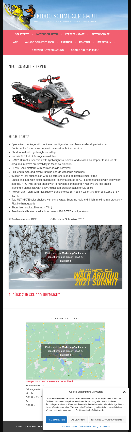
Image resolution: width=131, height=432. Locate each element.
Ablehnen (78, 419)
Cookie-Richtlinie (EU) (85, 50)
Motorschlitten (47, 34)
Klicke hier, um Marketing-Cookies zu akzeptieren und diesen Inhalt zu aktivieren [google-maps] (65, 351)
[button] (124, 391)
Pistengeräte (101, 34)
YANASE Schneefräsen (39, 42)
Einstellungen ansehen (107, 419)
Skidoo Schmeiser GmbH (65, 15)
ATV (15, 42)
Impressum (105, 426)
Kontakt (84, 42)
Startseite (22, 34)
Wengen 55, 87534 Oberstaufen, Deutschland (49, 381)
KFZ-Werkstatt (74, 34)
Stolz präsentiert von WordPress (40, 426)
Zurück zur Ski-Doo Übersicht (34, 294)
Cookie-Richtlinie (69, 426)
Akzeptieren (56, 419)
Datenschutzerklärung (88, 426)
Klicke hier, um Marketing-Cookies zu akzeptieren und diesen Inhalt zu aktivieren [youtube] (65, 257)
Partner (66, 42)
